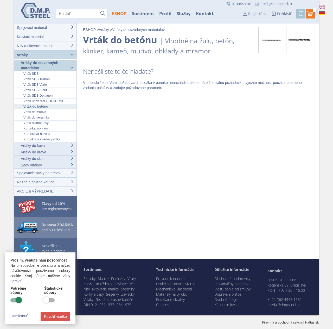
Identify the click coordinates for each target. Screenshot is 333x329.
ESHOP (119, 13)
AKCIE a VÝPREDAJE (45, 191)
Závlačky (128, 294)
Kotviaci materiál (45, 36)
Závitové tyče (125, 283)
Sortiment (143, 13)
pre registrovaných (57, 206)
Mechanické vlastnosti (174, 289)
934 (120, 304)
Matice (103, 278)
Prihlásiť (284, 13)
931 (102, 304)
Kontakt (205, 13)
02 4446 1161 (241, 3)
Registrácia (257, 13)
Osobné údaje (225, 299)
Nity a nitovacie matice (45, 46)
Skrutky (89, 278)
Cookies (162, 304)
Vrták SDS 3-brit (35, 90)
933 (111, 304)
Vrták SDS (31, 74)
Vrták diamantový (36, 123)
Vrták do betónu (35, 106)
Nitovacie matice (105, 289)
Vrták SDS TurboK (36, 79)
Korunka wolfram (35, 128)
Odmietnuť (19, 316)
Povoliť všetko (55, 316)
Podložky (118, 278)
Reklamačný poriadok (231, 283)
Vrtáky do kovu (47, 145)
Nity (87, 289)
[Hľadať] (82, 13)
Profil (165, 13)
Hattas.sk (312, 322)
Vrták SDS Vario (35, 84)
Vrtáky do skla (47, 158)
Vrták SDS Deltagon (38, 95)
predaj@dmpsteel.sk (276, 3)
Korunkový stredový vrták (41, 139)
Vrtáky (45, 55)
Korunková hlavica (36, 134)
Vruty (131, 278)
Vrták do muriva (34, 112)
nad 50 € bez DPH (57, 227)
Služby (184, 13)
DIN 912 (90, 304)
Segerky (112, 294)
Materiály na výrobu (171, 294)
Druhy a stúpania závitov (175, 283)
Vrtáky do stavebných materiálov (47, 65)
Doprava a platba (227, 294)
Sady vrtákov (47, 165)
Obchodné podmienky (232, 278)
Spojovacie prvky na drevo (45, 173)
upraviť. (16, 281)
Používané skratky (170, 299)
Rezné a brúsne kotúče (45, 182)
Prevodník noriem (170, 278)
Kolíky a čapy (94, 294)
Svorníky (128, 289)
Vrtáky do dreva (47, 152)
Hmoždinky (103, 283)
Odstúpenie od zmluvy (232, 289)
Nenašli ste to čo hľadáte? (53, 248)
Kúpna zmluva (225, 304)
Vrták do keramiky (36, 117)
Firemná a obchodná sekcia (282, 322)
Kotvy (88, 283)
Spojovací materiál (45, 27)
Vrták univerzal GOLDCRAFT (44, 101)
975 (128, 304)
